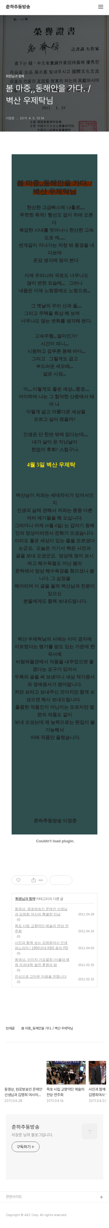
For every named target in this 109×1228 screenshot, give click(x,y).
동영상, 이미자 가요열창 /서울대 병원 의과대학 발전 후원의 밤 (42, 962)
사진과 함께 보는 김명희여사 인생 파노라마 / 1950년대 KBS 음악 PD (41, 945)
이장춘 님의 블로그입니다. (32, 1135)
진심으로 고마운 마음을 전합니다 (41, 976)
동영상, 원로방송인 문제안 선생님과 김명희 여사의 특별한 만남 (41, 911)
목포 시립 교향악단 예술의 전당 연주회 (42, 928)
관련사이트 (14, 1197)
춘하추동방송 (18, 7)
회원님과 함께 (25, 899)
